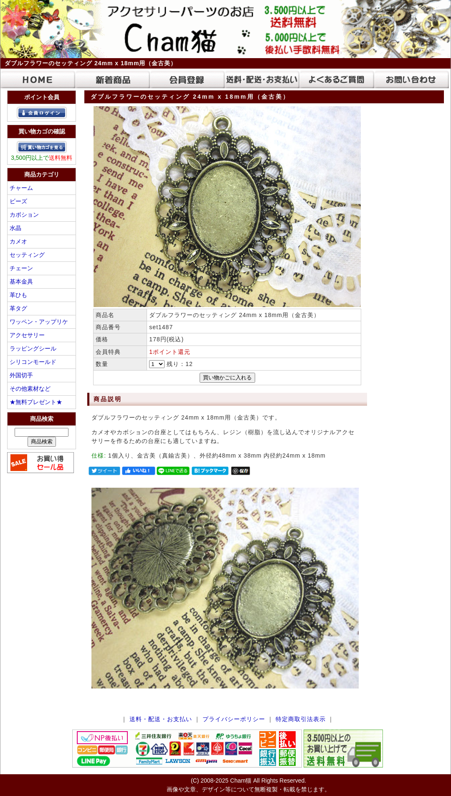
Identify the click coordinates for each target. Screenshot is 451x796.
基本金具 (21, 281)
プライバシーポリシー (234, 719)
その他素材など (30, 388)
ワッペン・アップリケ (39, 321)
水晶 (15, 228)
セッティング (27, 254)
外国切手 (21, 375)
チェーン (21, 268)
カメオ (18, 241)
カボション (24, 214)
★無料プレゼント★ (36, 402)
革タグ (18, 308)
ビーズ (18, 201)
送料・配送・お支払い (160, 719)
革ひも (18, 295)
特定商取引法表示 (301, 719)
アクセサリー (27, 335)
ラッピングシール (33, 348)
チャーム (21, 187)
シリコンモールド (33, 361)
